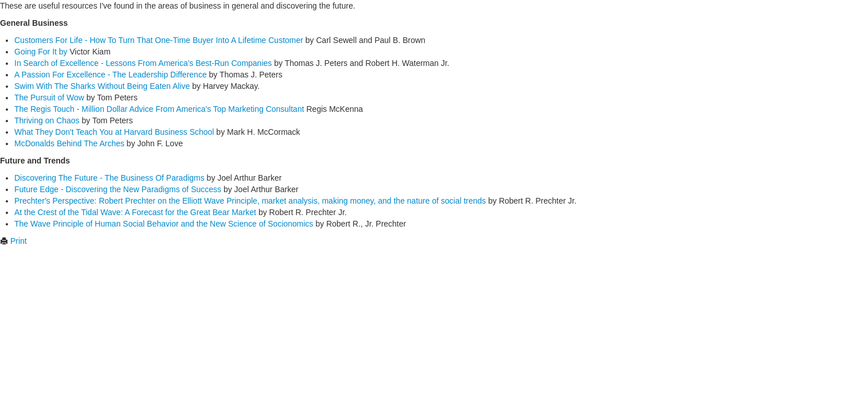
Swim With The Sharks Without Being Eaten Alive (102, 86)
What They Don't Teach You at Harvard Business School (114, 132)
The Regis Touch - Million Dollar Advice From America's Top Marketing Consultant (159, 109)
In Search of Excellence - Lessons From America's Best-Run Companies (143, 63)
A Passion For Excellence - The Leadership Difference (110, 74)
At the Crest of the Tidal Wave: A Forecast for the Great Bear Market (135, 212)
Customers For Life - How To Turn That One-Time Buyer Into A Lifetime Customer (158, 40)
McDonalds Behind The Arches (69, 143)
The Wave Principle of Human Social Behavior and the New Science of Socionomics (164, 223)
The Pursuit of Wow (49, 97)
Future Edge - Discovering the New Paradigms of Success (117, 189)
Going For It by (41, 51)
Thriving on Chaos (47, 120)
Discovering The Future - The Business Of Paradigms (109, 177)
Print (13, 241)
